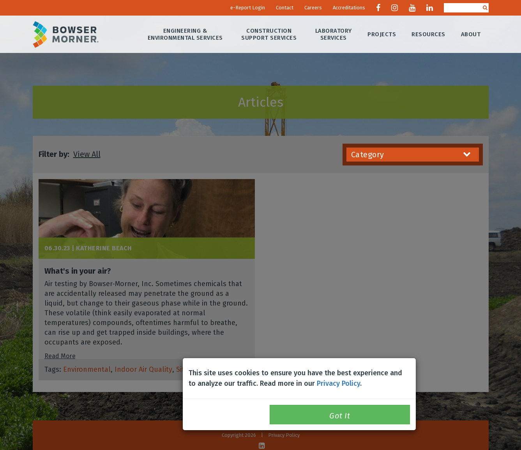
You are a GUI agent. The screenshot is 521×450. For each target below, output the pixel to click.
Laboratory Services (333, 34)
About (471, 34)
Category (411, 154)
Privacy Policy (338, 383)
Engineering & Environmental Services (185, 34)
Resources (429, 34)
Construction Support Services (269, 34)
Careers (313, 8)
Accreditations (349, 8)
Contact (284, 8)
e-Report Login (247, 8)
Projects (382, 34)
